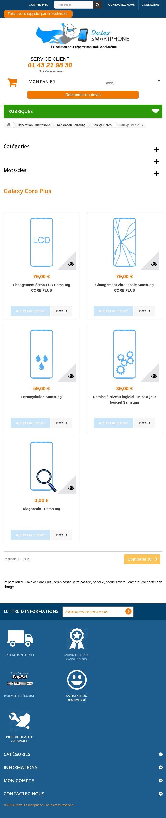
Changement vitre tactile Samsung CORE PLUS (124, 287)
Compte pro (38, 4)
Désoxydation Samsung (41, 397)
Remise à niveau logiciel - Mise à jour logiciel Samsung (124, 399)
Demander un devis (83, 95)
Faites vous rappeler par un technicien (38, 13)
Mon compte (19, 780)
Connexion (150, 4)
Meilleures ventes (25, 158)
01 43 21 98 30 (50, 65)
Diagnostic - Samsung (41, 509)
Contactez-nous (121, 4)
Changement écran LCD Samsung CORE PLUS (41, 287)
